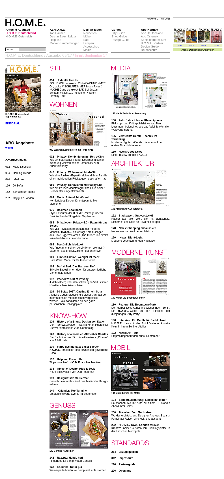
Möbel (87, 36)
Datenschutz (149, 50)
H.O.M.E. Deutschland (21, 33)
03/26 (204, 46)
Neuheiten (90, 33)
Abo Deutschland (152, 33)
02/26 (216, 46)
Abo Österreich (150, 36)
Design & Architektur (63, 36)
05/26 (179, 46)
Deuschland (195, 49)
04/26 (191, 46)
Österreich (208, 49)
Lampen (88, 43)
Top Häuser (57, 33)
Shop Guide (119, 36)
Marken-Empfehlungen (64, 43)
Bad (85, 39)
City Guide (118, 33)
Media (87, 50)
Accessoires (91, 46)
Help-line (55, 39)
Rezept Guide (120, 39)
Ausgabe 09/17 (59, 55)
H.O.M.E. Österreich (19, 36)
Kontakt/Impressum (153, 39)
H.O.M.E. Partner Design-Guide (152, 44)
